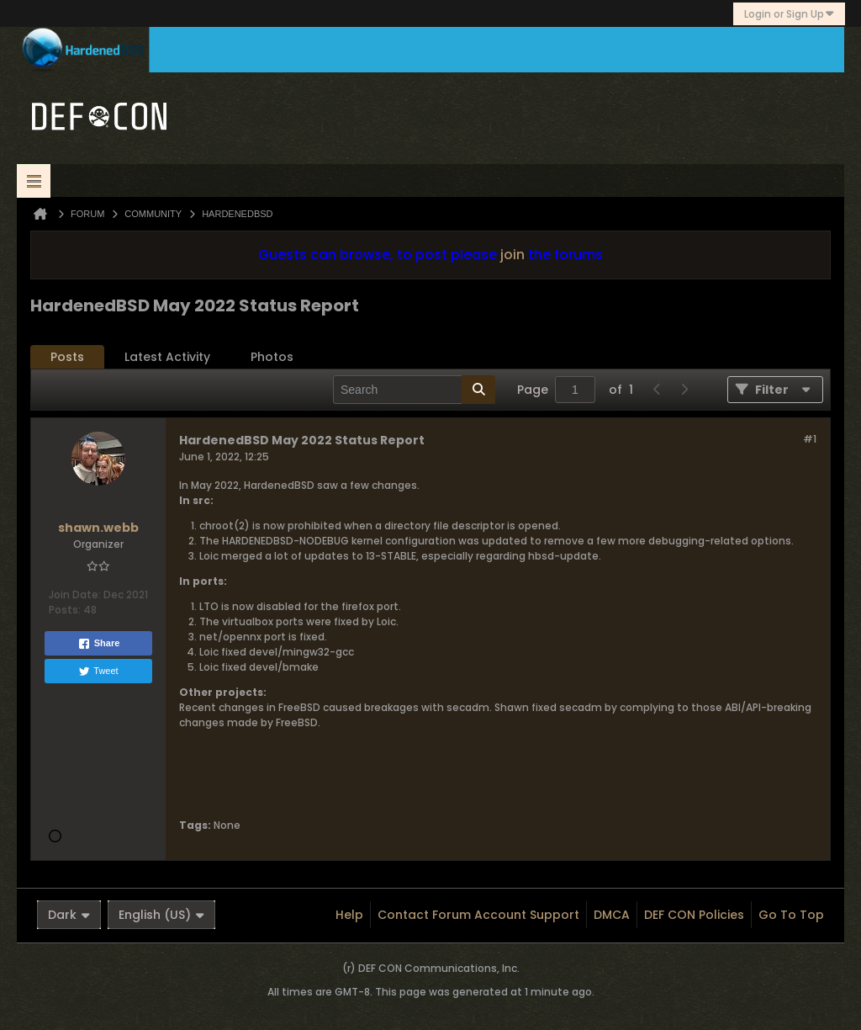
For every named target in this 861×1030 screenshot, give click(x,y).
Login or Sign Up (789, 14)
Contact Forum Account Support (478, 914)
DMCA (612, 914)
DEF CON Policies (694, 914)
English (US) (161, 914)
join (512, 254)
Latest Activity (167, 356)
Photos (272, 356)
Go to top (791, 914)
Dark (69, 914)
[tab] (67, 357)
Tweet (98, 671)
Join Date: (75, 594)
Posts (67, 356)
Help (349, 914)
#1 (809, 439)
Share (98, 643)
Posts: (65, 610)
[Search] (414, 389)
